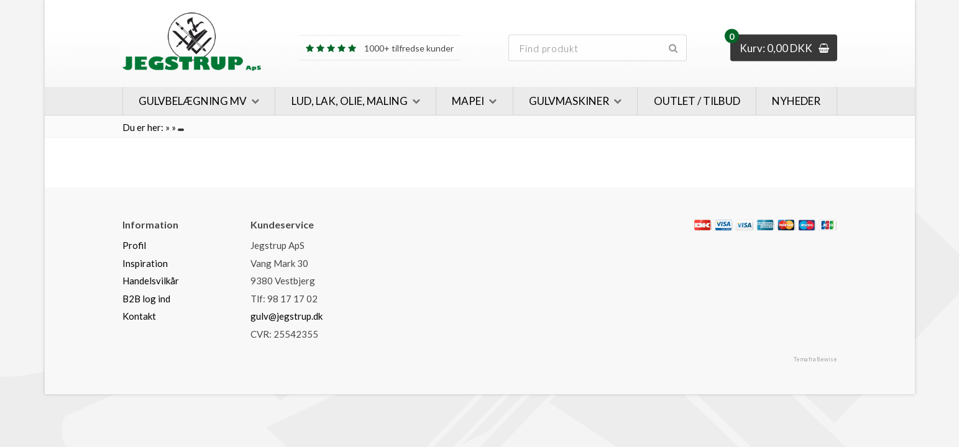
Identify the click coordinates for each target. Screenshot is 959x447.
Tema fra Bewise (815, 359)
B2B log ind (146, 298)
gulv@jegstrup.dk (286, 316)
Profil (134, 245)
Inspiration (145, 263)
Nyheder (796, 100)
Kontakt (139, 316)
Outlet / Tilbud (697, 100)
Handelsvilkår (150, 280)
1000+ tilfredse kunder (380, 48)
